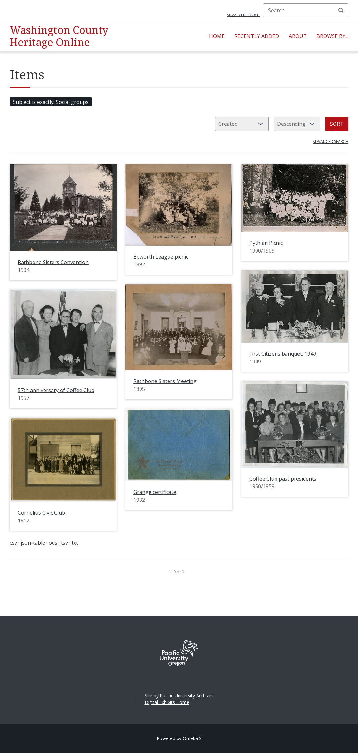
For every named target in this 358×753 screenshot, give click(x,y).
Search (341, 10)
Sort (336, 123)
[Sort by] (242, 124)
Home (217, 36)
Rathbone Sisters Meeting (165, 381)
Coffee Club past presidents (282, 478)
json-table (33, 542)
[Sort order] (297, 124)
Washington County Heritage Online (59, 36)
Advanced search (243, 14)
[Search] (305, 10)
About (298, 36)
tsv (64, 542)
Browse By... (332, 36)
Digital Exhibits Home (167, 702)
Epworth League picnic (160, 256)
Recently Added (256, 36)
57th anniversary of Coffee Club (56, 390)
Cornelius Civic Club (41, 512)
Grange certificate (154, 492)
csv (13, 542)
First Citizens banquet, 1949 (282, 353)
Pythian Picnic (266, 242)
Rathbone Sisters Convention (53, 262)
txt (75, 542)
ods (53, 542)
